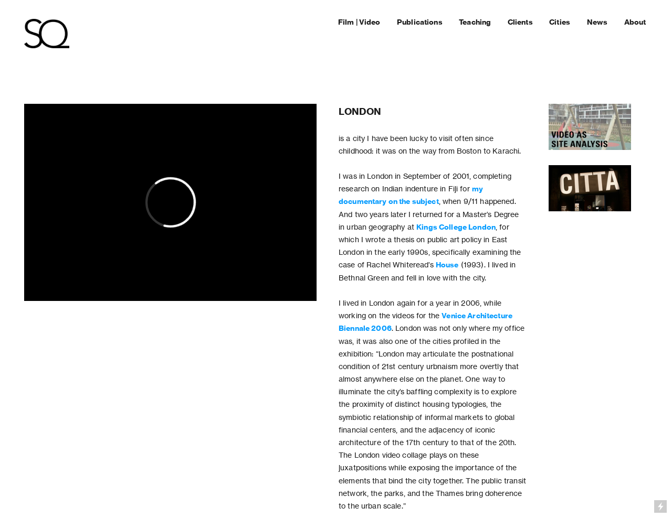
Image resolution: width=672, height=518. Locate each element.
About (635, 22)
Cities (559, 22)
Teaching (475, 22)
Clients (520, 22)
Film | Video (359, 22)
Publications (420, 22)
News (598, 22)
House (447, 264)
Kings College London (456, 227)
